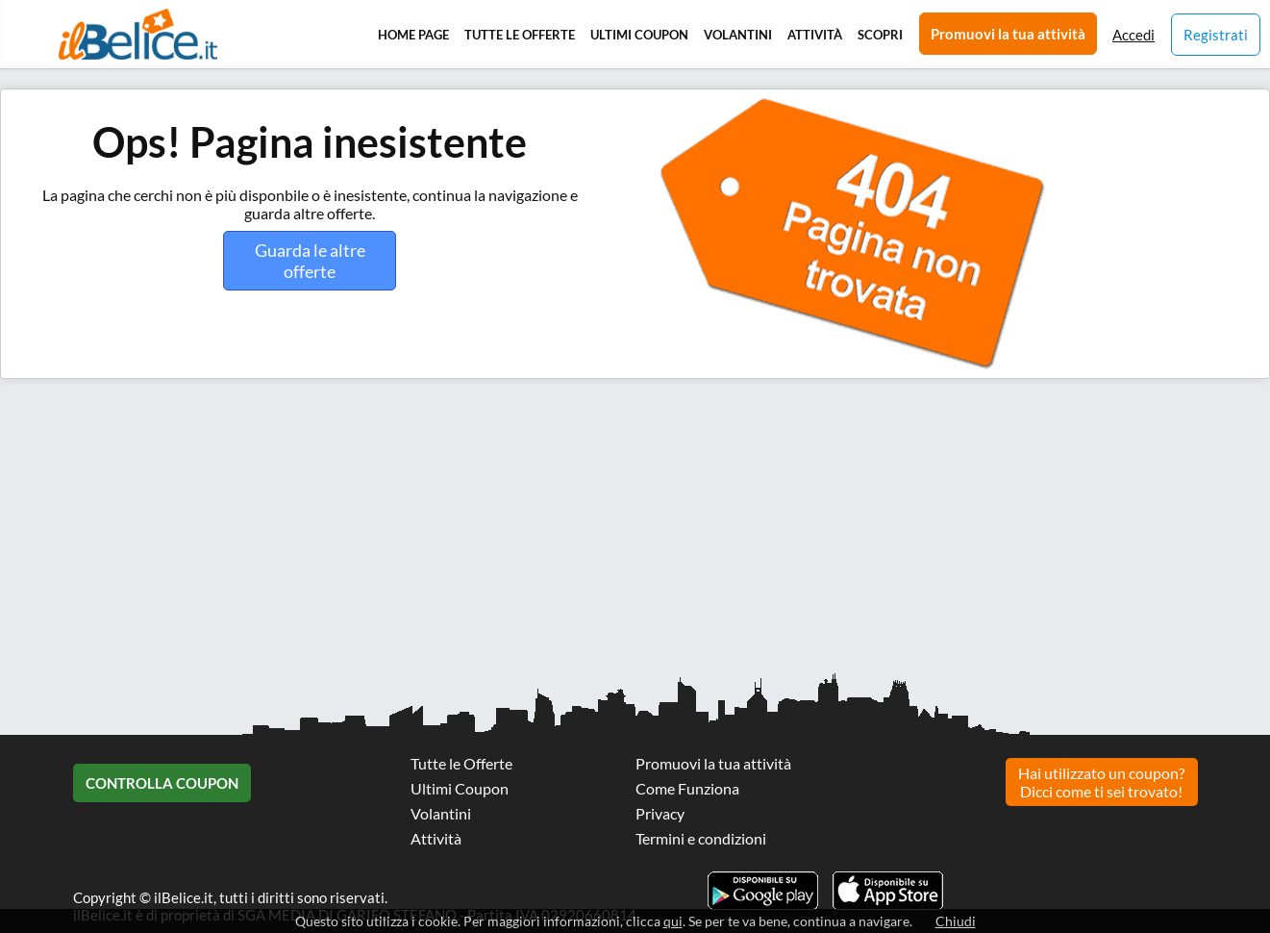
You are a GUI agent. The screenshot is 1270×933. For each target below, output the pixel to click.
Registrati (1215, 34)
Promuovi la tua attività (1008, 33)
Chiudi (955, 921)
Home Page (413, 34)
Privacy (660, 813)
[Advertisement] (577, 533)
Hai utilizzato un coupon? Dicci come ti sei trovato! (1101, 782)
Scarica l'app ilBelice (888, 890)
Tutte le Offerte (519, 34)
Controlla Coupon (162, 783)
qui (673, 921)
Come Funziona (687, 788)
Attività (814, 34)
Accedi (1133, 34)
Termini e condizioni (700, 838)
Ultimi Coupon (639, 34)
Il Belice (138, 34)
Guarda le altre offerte (310, 261)
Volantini (738, 34)
